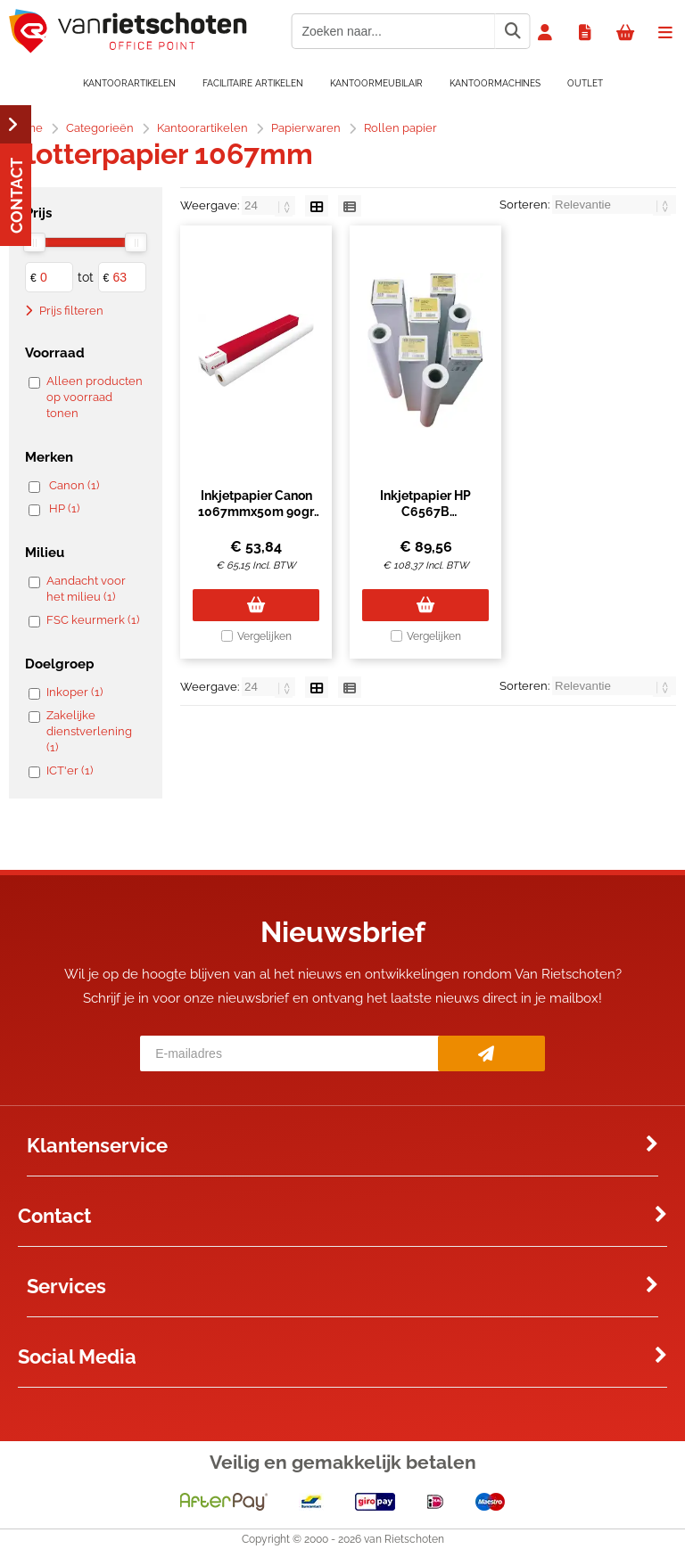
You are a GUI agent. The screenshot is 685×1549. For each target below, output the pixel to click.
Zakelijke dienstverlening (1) (89, 731)
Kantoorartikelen (129, 83)
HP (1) (64, 508)
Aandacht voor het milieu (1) (86, 588)
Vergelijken (264, 636)
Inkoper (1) (74, 692)
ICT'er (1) (69, 770)
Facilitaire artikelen (252, 83)
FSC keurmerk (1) (92, 620)
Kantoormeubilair (376, 83)
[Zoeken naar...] (512, 31)
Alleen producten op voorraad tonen (94, 397)
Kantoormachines (495, 83)
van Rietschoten (404, 1539)
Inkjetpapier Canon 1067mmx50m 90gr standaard (256, 511)
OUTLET (585, 83)
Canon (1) (74, 485)
